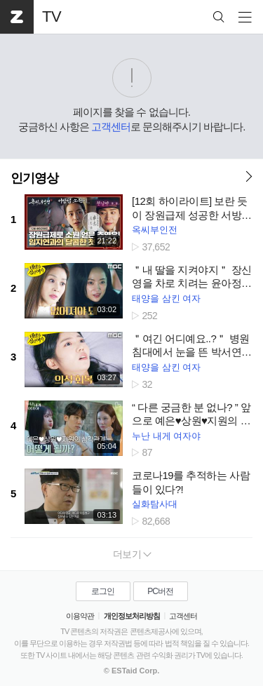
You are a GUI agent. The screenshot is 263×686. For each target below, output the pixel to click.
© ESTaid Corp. (131, 670)
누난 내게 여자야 (166, 436)
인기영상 (34, 178)
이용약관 (80, 616)
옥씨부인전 (154, 229)
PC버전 (160, 591)
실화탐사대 (154, 504)
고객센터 (110, 127)
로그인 (102, 591)
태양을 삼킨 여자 (166, 298)
